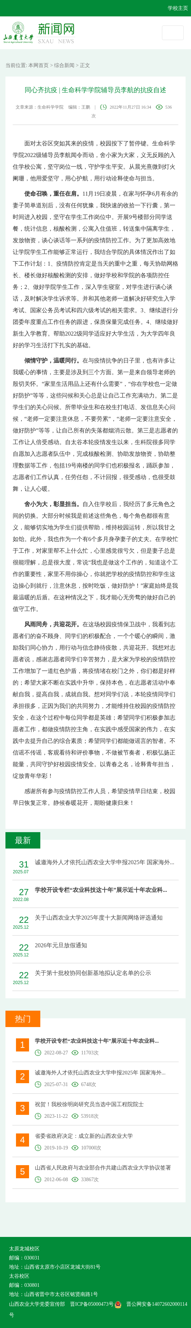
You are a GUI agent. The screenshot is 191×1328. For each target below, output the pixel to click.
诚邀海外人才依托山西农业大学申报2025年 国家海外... (104, 862)
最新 (23, 840)
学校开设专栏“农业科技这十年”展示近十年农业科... (101, 890)
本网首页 (38, 65)
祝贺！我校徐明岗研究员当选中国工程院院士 (89, 1104)
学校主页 (178, 8)
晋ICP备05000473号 (95, 1304)
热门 (23, 1018)
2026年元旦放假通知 (61, 945)
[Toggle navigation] (173, 33)
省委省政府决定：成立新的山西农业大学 (84, 1136)
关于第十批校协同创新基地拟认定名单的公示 (93, 973)
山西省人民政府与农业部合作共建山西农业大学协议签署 (103, 1168)
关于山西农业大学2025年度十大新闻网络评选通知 (99, 917)
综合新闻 (64, 65)
